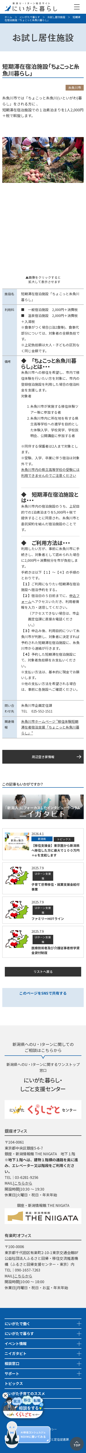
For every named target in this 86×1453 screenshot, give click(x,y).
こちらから (23, 1183)
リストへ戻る (43, 971)
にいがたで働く (17, 1323)
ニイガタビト (16, 1353)
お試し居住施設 (56, 17)
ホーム (8, 17)
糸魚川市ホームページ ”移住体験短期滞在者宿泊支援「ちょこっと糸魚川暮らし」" (50, 727)
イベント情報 (16, 1343)
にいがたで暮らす (30, 17)
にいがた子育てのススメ (25, 1393)
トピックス (14, 1383)
